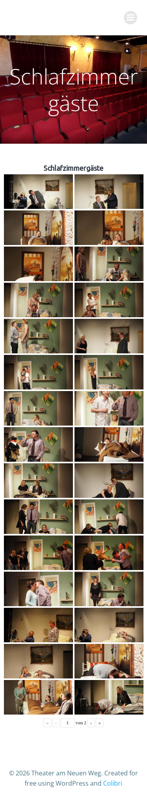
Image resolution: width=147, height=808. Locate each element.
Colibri (112, 783)
